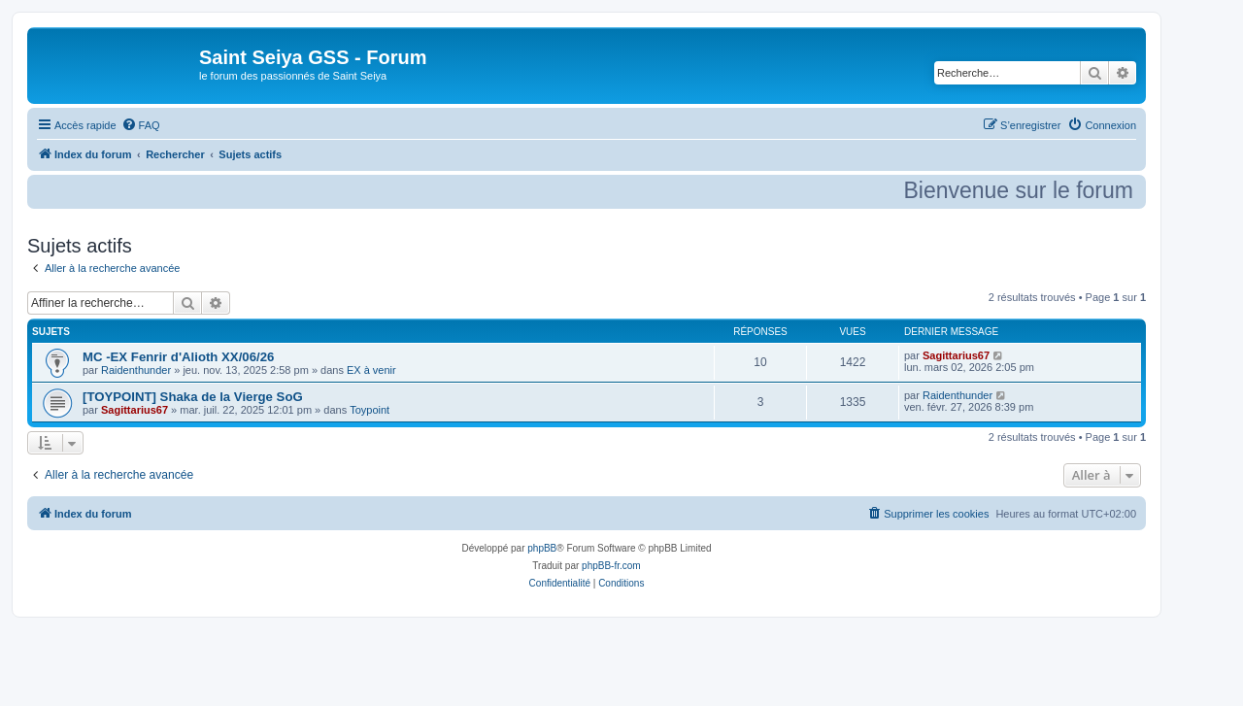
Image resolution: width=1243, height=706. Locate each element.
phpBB (541, 548)
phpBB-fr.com (611, 565)
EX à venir (371, 370)
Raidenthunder (136, 370)
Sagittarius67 (956, 355)
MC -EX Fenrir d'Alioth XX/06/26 (178, 357)
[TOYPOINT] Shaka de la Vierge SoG (193, 396)
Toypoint (369, 410)
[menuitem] (140, 125)
